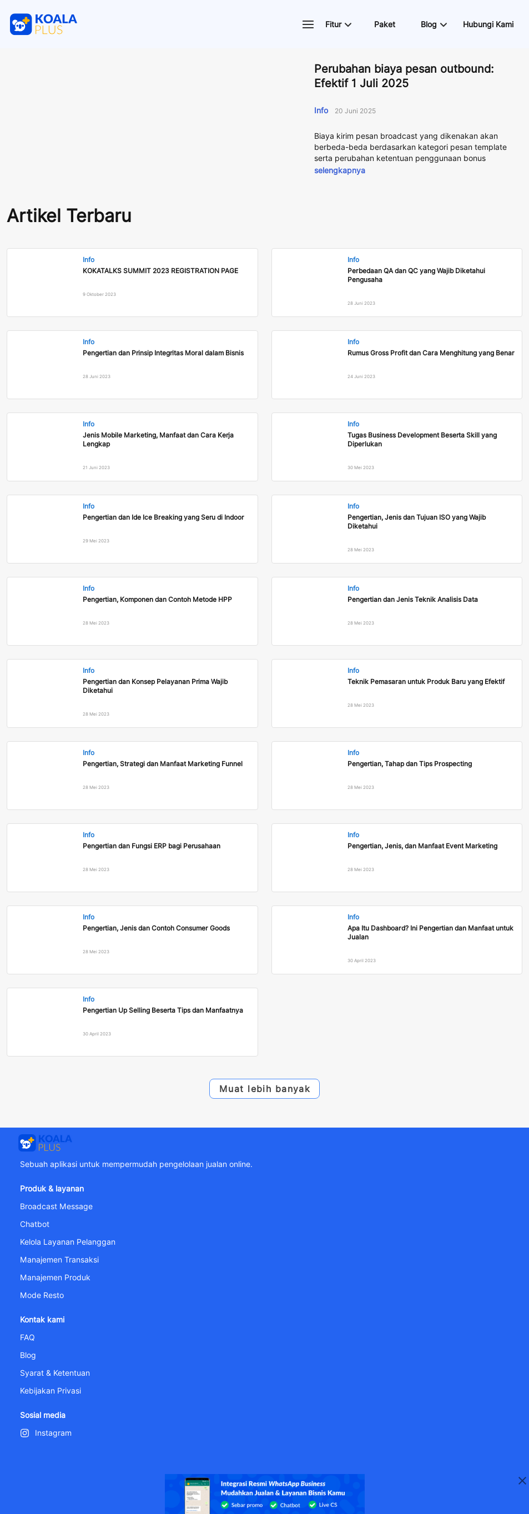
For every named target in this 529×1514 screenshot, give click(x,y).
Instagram (53, 1433)
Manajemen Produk (55, 1277)
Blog (28, 1355)
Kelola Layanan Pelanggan (67, 1242)
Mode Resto (42, 1295)
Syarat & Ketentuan (55, 1373)
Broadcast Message (56, 1206)
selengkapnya (339, 170)
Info (322, 110)
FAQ (27, 1337)
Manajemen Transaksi (59, 1259)
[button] (338, 24)
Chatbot (34, 1224)
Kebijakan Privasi (50, 1390)
